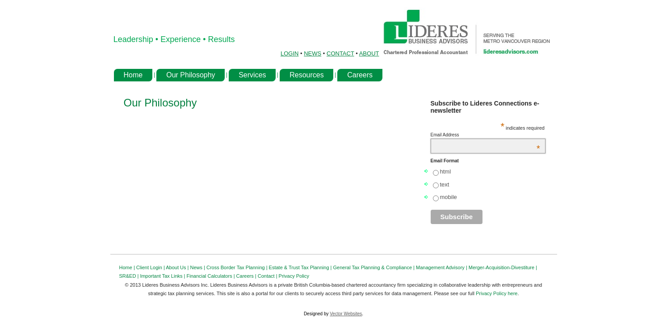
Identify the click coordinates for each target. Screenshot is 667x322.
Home (133, 75)
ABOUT (369, 53)
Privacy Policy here (497, 293)
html (445, 171)
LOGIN (289, 53)
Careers (360, 75)
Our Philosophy (190, 75)
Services (252, 75)
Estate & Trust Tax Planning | (301, 267)
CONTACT (340, 53)
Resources (306, 75)
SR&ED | (129, 276)
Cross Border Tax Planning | (237, 267)
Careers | (247, 276)
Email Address (485, 134)
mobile (448, 197)
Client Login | (151, 267)
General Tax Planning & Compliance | (374, 267)
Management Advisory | (442, 267)
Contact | (268, 276)
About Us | (178, 267)
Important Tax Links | (163, 276)
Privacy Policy (294, 276)
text (444, 184)
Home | (127, 267)
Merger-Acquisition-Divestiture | (503, 267)
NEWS (312, 53)
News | (198, 267)
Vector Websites (346, 313)
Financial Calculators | (211, 276)
